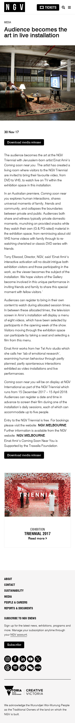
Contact (9, 585)
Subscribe (14, 644)
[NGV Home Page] (14, 7)
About (8, 579)
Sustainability (14, 590)
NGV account (18, 634)
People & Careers (15, 602)
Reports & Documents (18, 608)
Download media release (24, 142)
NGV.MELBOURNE (52, 425)
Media (8, 596)
